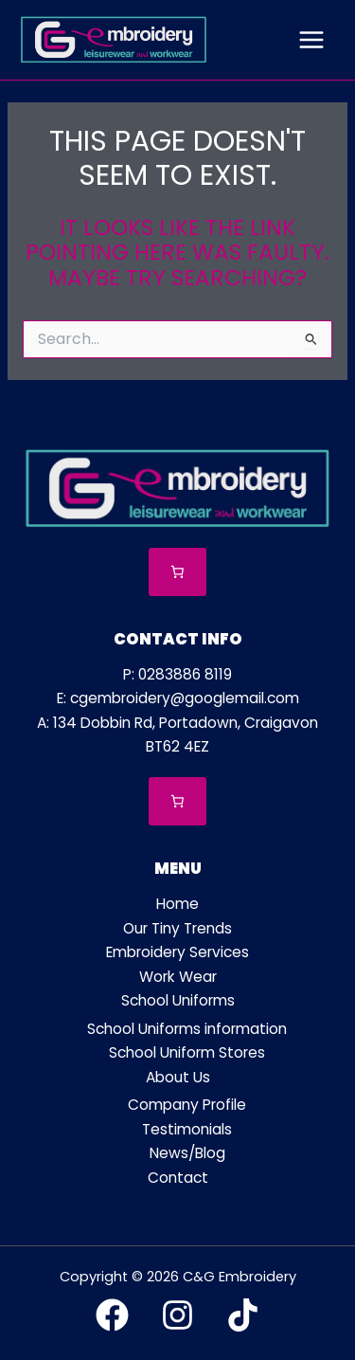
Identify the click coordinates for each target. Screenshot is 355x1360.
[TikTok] (242, 1315)
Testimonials (187, 1129)
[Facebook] (112, 1315)
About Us (178, 1077)
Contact (178, 1178)
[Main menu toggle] (311, 39)
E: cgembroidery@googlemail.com (178, 698)
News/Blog (187, 1153)
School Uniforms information (187, 1029)
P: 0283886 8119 (177, 674)
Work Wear (178, 977)
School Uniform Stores (187, 1052)
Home (177, 904)
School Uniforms (178, 1000)
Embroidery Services (177, 952)
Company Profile (187, 1105)
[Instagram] (177, 1315)
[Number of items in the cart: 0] (177, 572)
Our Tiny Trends (177, 928)
